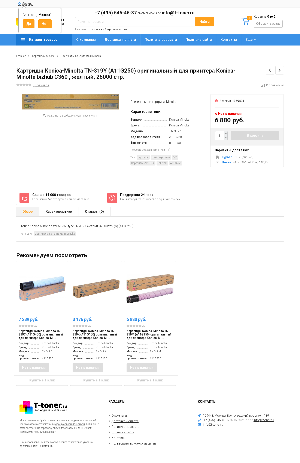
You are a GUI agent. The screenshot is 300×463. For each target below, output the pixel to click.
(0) (28, 326)
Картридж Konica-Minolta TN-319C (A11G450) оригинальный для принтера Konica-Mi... (41, 334)
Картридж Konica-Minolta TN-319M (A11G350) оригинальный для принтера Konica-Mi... (149, 334)
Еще (249, 40)
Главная (21, 56)
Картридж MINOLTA (143, 163)
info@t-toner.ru (178, 12)
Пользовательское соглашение (134, 443)
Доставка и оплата (120, 40)
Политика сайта (199, 40)
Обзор (27, 211)
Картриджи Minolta (43, 56)
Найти (205, 22)
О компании (86, 40)
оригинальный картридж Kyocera (108, 29)
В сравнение (272, 85)
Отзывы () (94, 211)
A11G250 (175, 163)
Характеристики (59, 211)
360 (175, 157)
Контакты (229, 40)
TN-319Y (162, 163)
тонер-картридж (161, 157)
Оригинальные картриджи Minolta (81, 56)
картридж (143, 157)
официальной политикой (70, 424)
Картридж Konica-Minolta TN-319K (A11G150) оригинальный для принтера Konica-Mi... (95, 334)
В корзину (255, 136)
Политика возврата (161, 40)
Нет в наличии (34, 368)
